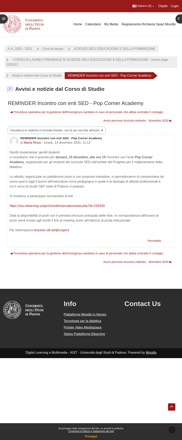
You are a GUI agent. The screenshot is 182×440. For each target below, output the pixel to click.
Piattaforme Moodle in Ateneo (85, 314)
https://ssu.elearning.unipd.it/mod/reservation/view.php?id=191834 (57, 206)
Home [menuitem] (77, 24)
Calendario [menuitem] (93, 24)
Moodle (151, 352)
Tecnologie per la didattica (82, 321)
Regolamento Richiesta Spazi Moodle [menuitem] (149, 24)
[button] (143, 6)
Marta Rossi (32, 142)
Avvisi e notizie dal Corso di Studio (37, 75)
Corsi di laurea (52, 48)
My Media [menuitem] (111, 24)
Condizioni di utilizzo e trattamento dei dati (91, 431)
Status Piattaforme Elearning (84, 334)
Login (175, 6)
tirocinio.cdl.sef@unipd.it (51, 230)
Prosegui (91, 436)
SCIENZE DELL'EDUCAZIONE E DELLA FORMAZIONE (114, 48)
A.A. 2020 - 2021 (20, 48)
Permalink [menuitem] (154, 240)
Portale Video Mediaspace (83, 327)
